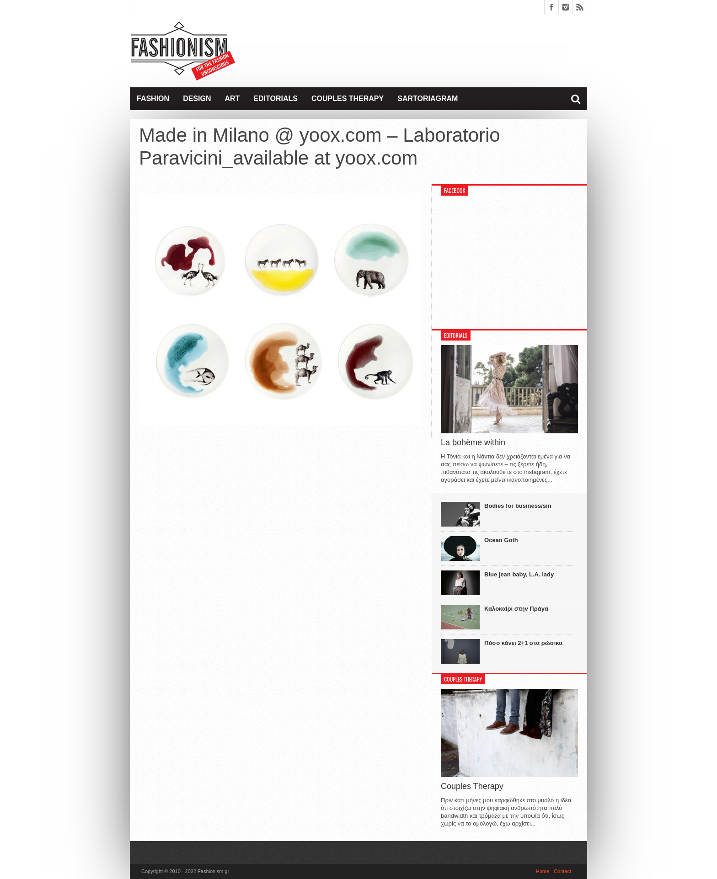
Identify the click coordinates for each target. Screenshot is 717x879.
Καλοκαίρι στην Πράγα (516, 608)
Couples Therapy (347, 98)
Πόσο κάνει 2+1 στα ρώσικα (523, 642)
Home (542, 871)
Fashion (153, 98)
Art (232, 98)
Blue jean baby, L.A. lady (519, 574)
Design (197, 98)
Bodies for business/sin (517, 505)
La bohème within (473, 442)
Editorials (275, 98)
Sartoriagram (427, 98)
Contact (562, 871)
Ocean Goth (501, 540)
